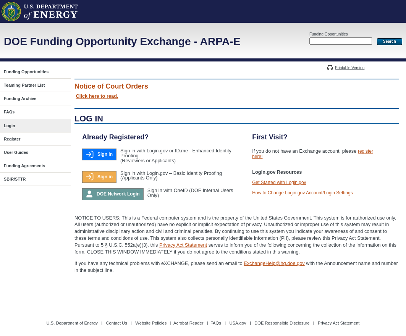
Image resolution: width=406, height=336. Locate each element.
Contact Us (116, 323)
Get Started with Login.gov (279, 182)
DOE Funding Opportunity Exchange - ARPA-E (122, 41)
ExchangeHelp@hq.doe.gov (274, 263)
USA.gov (237, 323)
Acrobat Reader (188, 323)
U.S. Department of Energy (72, 323)
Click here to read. (97, 96)
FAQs (215, 323)
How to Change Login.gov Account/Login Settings (302, 192)
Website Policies (151, 323)
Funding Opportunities (328, 34)
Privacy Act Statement (183, 245)
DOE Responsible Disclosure (281, 323)
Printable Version (349, 68)
